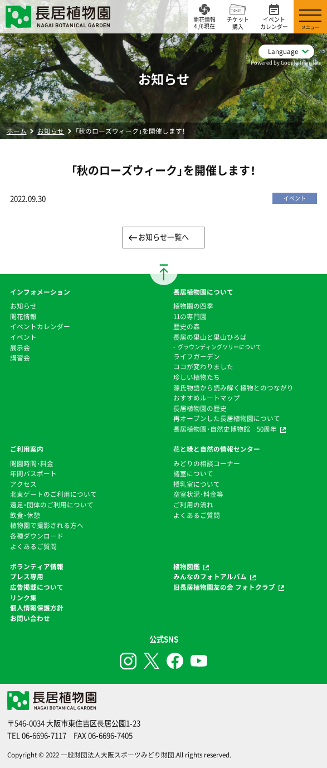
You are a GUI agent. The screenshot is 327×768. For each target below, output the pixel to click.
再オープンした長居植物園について (226, 418)
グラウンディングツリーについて (219, 347)
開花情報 (23, 316)
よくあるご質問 (33, 546)
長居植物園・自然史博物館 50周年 (225, 429)
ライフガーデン (196, 356)
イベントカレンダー (40, 326)
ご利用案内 (26, 449)
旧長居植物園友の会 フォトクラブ (224, 587)
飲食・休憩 (25, 515)
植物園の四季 (193, 306)
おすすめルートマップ (206, 398)
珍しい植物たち (196, 377)
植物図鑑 (186, 566)
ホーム (17, 131)
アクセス (23, 484)
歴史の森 (186, 326)
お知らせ (50, 131)
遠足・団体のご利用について (52, 505)
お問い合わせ (30, 618)
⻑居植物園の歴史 (200, 408)
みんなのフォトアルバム (210, 576)
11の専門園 (190, 316)
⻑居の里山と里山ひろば (210, 337)
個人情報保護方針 (37, 608)
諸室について (193, 473)
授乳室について (196, 484)
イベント (23, 337)
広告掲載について (37, 587)
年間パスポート (33, 473)
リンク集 (23, 598)
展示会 (20, 348)
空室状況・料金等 (198, 494)
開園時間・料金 (31, 463)
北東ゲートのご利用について (53, 494)
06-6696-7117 (44, 735)
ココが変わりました (203, 366)
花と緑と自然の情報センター (216, 449)
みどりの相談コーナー (206, 463)
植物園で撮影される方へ (47, 525)
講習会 (20, 358)
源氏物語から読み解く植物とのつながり (233, 388)
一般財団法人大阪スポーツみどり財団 (117, 755)
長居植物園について (203, 292)
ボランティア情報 (37, 566)
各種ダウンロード (37, 536)
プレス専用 (26, 576)
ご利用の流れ (193, 505)
